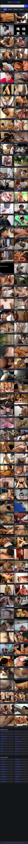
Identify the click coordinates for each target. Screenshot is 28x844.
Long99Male (3, 759)
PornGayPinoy (3, 769)
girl (15, 734)
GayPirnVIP (17, 759)
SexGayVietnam (18, 771)
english (16, 738)
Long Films (15, 9)
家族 (2, 751)
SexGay (14, 2)
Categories (21, 9)
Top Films (10, 9)
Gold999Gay (17, 761)
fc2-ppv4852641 (4, 736)
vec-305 (2, 734)
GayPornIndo (3, 781)
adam (16, 753)
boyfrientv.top (3, 771)
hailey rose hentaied (4, 731)
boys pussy (3, 743)
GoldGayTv (3, 764)
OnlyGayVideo (18, 764)
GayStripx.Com (18, 774)
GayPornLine (17, 769)
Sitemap (21, 842)
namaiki (16, 731)
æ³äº (16, 743)
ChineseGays (3, 766)
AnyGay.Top (17, 779)
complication (3, 738)
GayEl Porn (3, 761)
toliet (16, 746)
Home (5, 9)
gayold (2, 748)
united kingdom (18, 741)
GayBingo (17, 776)
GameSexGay (17, 781)
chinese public (17, 748)
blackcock (17, 736)
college (2, 741)
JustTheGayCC (4, 776)
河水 (16, 751)
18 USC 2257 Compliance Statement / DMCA (12, 842)
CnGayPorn (3, 779)
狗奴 (2, 746)
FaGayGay (3, 774)
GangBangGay (18, 766)
